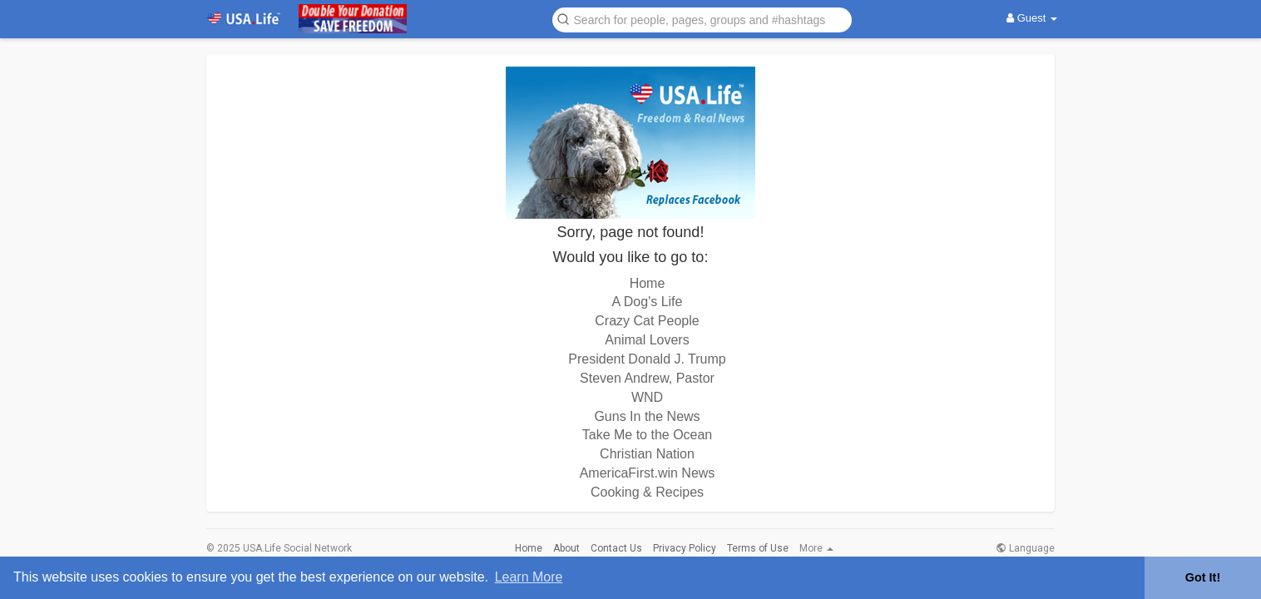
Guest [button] (1031, 18)
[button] (702, 18)
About (566, 548)
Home (647, 283)
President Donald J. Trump (646, 359)
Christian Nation (647, 454)
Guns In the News (647, 416)
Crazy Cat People (647, 321)
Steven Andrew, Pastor (647, 378)
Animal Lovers (647, 340)
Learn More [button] (529, 577)
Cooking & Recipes (647, 492)
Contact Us (616, 548)
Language (1025, 548)
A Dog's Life (647, 302)
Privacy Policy (684, 548)
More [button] (816, 548)
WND (647, 397)
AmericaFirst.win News (647, 473)
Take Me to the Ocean (647, 435)
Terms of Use (758, 548)
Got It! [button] (1202, 577)
